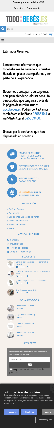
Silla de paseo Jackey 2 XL (26, 290)
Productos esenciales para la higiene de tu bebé (33, 272)
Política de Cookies (16, 224)
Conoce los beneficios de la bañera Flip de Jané (32, 263)
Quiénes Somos (15, 209)
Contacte (13, 240)
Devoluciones (15, 243)
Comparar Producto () (19, 251)
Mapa (10, 228)
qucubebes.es (12, 109)
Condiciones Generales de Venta (23, 216)
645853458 (32, 118)
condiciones (27, 369)
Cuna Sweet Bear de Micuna (26, 305)
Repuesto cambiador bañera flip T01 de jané (26, 323)
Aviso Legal (13, 213)
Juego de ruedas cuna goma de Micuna (26, 314)
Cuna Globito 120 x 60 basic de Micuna (26, 332)
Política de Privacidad (18, 220)
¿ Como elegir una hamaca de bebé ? (31, 280)
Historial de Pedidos (17, 247)
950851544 (40, 113)
